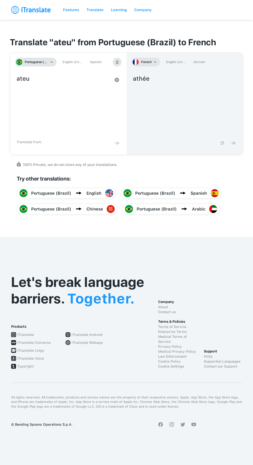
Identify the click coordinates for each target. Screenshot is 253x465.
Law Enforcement (172, 356)
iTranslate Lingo (30, 350)
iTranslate (25, 335)
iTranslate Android (87, 335)
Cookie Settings (171, 366)
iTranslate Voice (30, 358)
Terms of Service (172, 327)
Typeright (25, 366)
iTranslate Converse (34, 343)
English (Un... (72, 62)
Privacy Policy (170, 347)
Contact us (167, 312)
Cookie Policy (169, 361)
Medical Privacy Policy (177, 351)
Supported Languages (222, 361)
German (199, 62)
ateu (63, 106)
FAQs (208, 356)
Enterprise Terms (172, 332)
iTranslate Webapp (87, 343)
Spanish (95, 62)
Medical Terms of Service (172, 339)
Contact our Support (220, 366)
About (163, 307)
